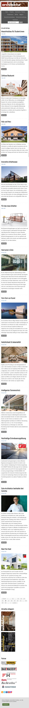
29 (14, 600)
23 (21, 598)
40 (26, 600)
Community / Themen (20, 12)
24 (24, 598)
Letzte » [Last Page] (15, 603)
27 (8, 600)
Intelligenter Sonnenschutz (10, 390)
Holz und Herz (6, 121)
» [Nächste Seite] (10, 603)
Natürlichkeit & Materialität (11, 342)
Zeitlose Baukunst (7, 75)
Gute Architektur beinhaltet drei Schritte (12, 489)
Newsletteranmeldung (9, 17)
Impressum (15, 20)
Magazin (21, 14)
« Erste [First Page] (4, 598)
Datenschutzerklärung (21, 17)
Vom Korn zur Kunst (8, 298)
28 (11, 600)
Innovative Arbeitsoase (9, 161)
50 (2, 603)
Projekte (12, 12)
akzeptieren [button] (5, 704)
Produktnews (10, 14)
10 (13, 598)
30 (17, 600)
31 (20, 600)
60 (5, 603)
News (6, 12)
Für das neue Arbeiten (9, 206)
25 (2, 600)
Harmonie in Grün (7, 250)
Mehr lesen (4, 69)
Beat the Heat (6, 549)
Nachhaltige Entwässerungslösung (13, 438)
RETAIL (16, 14)
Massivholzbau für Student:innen (12, 31)
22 (18, 598)
